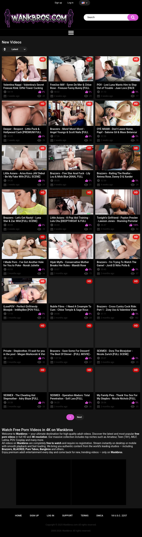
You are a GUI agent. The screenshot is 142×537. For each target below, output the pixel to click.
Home (18, 515)
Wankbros (67, 531)
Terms (84, 515)
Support (67, 515)
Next (79, 417)
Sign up (58, 2)
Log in (70, 2)
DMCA (99, 515)
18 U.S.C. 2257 (119, 515)
